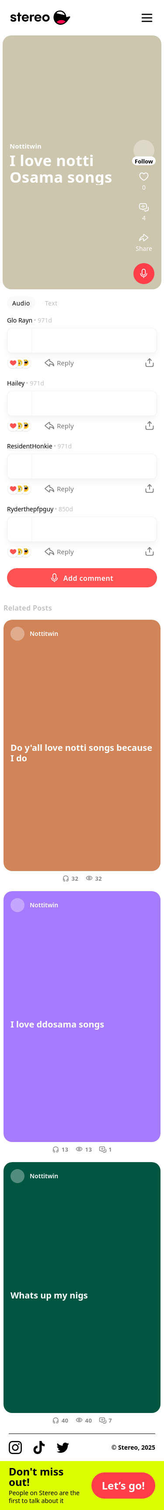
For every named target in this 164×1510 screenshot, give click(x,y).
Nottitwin (26, 146)
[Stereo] (40, 17)
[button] (123, 1485)
